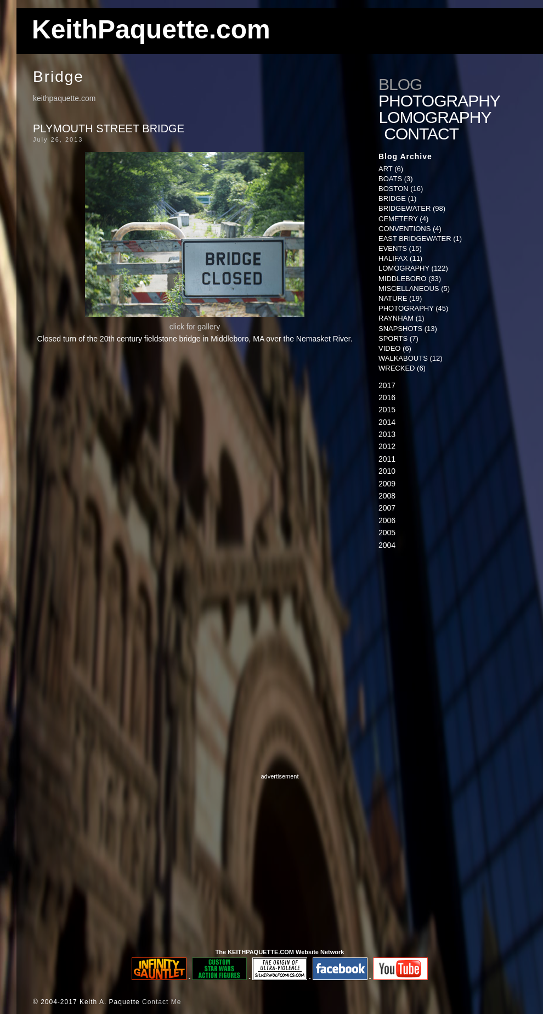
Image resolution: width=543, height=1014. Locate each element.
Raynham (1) (401, 318)
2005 (386, 532)
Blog (400, 84)
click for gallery (194, 326)
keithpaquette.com (64, 98)
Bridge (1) (397, 198)
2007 (386, 507)
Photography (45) (413, 308)
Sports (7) (398, 338)
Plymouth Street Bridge (108, 128)
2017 (386, 385)
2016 (386, 397)
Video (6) (394, 348)
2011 (386, 459)
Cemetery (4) (403, 219)
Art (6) (390, 169)
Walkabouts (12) (410, 358)
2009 (386, 483)
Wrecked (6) (402, 368)
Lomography (437, 117)
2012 (386, 446)
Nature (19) (400, 298)
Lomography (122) (413, 268)
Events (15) (400, 248)
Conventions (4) (410, 229)
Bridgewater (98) (411, 208)
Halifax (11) (400, 258)
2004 (386, 545)
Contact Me (161, 1002)
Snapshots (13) (407, 328)
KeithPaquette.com (151, 29)
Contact (423, 134)
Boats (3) (395, 179)
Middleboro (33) (409, 278)
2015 (386, 409)
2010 (386, 471)
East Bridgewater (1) (420, 238)
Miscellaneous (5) (414, 288)
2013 (386, 434)
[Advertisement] (280, 858)
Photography (439, 101)
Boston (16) (400, 188)
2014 (386, 422)
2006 (386, 520)
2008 (386, 495)
